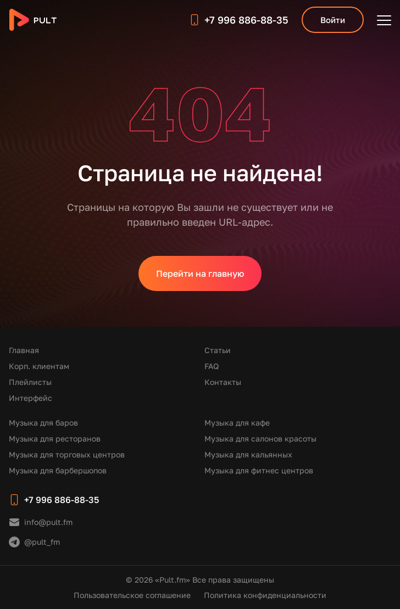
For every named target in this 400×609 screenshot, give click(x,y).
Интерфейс (30, 398)
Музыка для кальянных (248, 454)
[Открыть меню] (384, 20)
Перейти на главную (200, 273)
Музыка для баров (43, 422)
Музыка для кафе (237, 422)
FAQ (211, 366)
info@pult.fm (48, 522)
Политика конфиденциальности (265, 595)
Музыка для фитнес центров (258, 470)
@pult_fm (42, 541)
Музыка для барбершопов (58, 470)
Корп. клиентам (39, 366)
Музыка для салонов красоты (260, 438)
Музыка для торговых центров (67, 454)
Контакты (222, 382)
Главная (24, 350)
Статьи (217, 350)
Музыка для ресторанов (55, 438)
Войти (332, 20)
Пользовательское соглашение (132, 595)
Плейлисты (30, 382)
